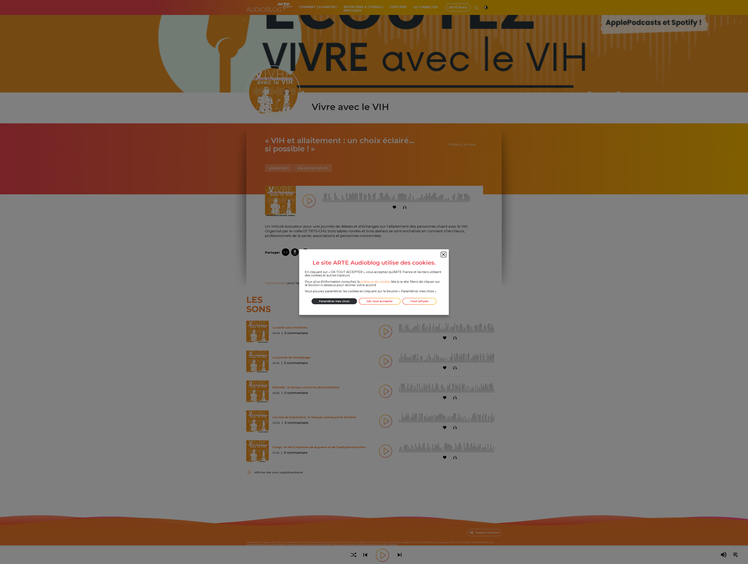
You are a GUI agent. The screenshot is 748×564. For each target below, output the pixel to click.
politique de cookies (375, 281)
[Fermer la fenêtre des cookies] (443, 254)
